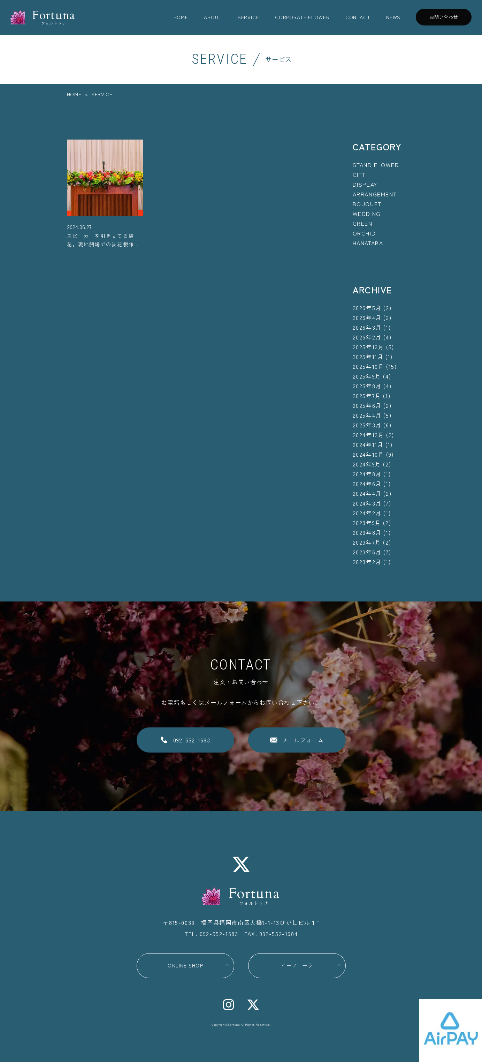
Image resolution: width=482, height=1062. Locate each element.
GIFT (359, 174)
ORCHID (364, 233)
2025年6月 (367, 405)
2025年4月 (367, 415)
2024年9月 (367, 464)
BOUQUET (367, 204)
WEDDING (367, 213)
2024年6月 (367, 483)
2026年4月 (367, 317)
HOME (181, 17)
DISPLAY (365, 184)
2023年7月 (367, 542)
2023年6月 (367, 552)
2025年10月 (368, 366)
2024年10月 (368, 454)
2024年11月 (368, 444)
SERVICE (248, 17)
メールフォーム (303, 740)
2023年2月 (367, 562)
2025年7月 (367, 395)
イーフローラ (297, 965)
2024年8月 (367, 474)
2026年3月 (367, 327)
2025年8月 (367, 386)
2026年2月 (367, 337)
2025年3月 (367, 425)
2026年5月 (367, 308)
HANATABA (368, 243)
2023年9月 (367, 522)
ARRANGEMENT (375, 194)
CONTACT (357, 17)
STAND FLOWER (376, 164)
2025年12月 (368, 347)
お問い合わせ (443, 17)
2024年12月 (368, 435)
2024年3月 (367, 503)
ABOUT (213, 17)
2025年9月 (367, 376)
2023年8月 (367, 532)
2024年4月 (367, 493)
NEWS (393, 17)
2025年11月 (368, 356)
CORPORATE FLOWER (302, 17)
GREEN (363, 223)
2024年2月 (367, 513)
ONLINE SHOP (185, 965)
